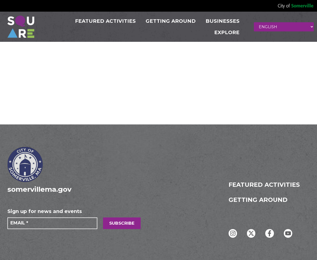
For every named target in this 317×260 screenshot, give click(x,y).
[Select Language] (284, 26)
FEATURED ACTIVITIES (105, 21)
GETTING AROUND (170, 21)
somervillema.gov (39, 189)
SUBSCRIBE (121, 223)
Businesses (222, 21)
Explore (226, 32)
